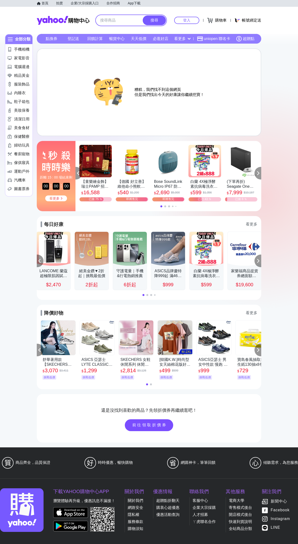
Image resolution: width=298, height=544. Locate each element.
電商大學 (236, 500)
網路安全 (135, 507)
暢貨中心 (117, 39)
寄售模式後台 (240, 507)
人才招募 (200, 515)
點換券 (51, 39)
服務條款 (135, 522)
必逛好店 (160, 39)
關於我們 (135, 500)
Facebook (280, 510)
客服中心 (200, 500)
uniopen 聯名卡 (213, 39)
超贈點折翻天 (167, 500)
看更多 (182, 39)
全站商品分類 (240, 529)
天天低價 (138, 39)
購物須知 (135, 529)
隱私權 (133, 515)
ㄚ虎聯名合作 (204, 522)
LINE (275, 528)
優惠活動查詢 (167, 515)
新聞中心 (279, 501)
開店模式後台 (240, 515)
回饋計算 (95, 39)
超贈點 (245, 39)
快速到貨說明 (240, 522)
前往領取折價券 (149, 425)
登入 (186, 20)
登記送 (73, 39)
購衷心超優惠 (167, 507)
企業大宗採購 (204, 507)
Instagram (280, 519)
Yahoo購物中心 (63, 20)
